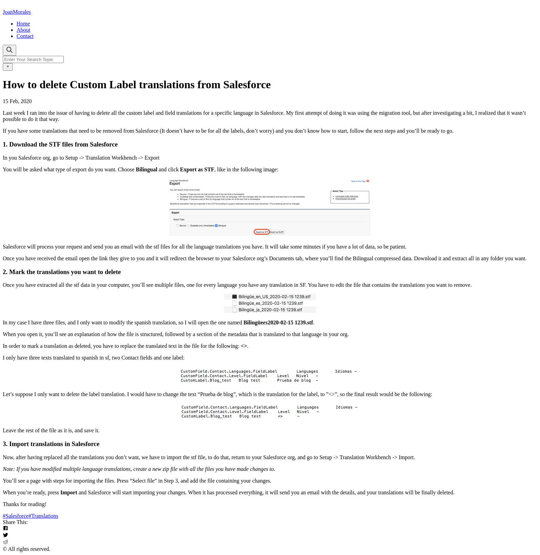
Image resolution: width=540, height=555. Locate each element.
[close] (8, 67)
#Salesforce (16, 516)
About (23, 30)
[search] (9, 50)
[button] (270, 528)
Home (23, 24)
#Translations (44, 516)
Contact (25, 36)
